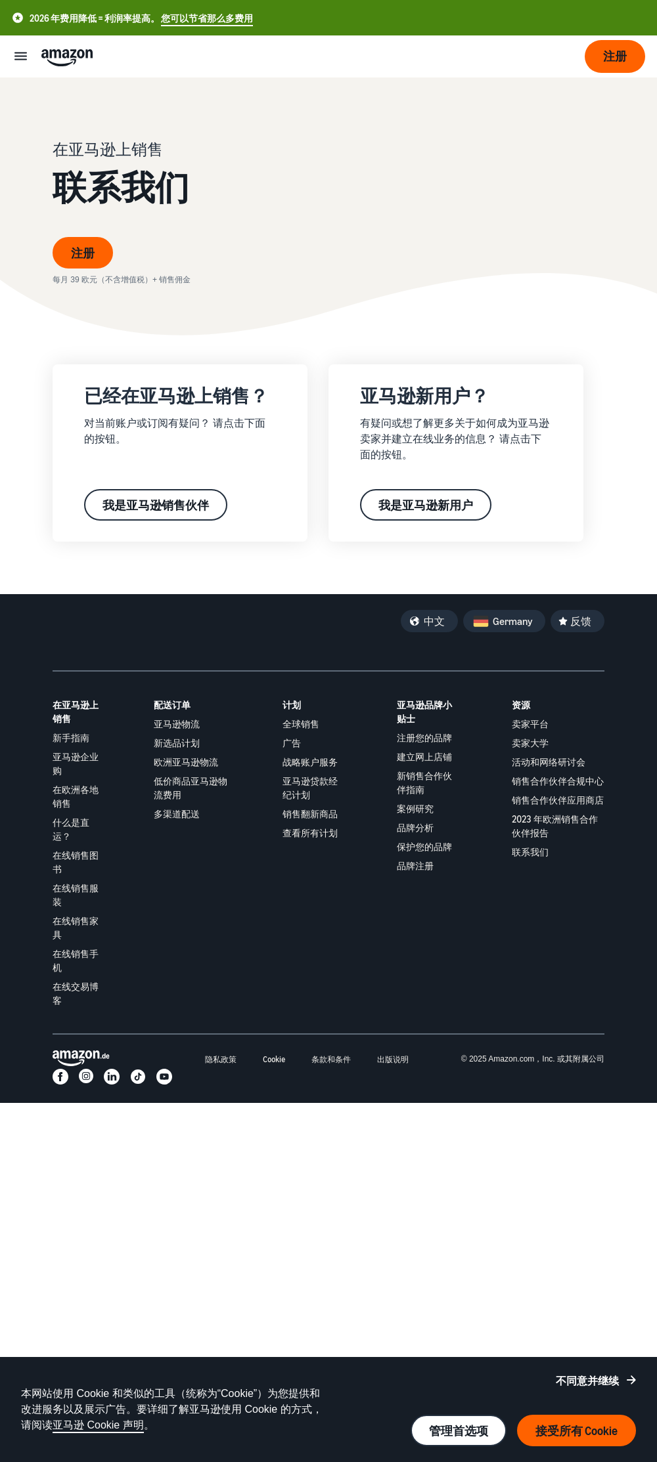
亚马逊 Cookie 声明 (98, 1424)
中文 (434, 621)
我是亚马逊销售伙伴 (155, 505)
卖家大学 (530, 742)
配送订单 (172, 704)
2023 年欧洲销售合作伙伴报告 (555, 825)
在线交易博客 (76, 993)
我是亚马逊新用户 (425, 505)
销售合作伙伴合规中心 (558, 780)
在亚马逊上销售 (76, 711)
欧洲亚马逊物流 (186, 761)
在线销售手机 (76, 960)
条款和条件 (331, 1059)
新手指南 (71, 737)
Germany (512, 621)
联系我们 (530, 851)
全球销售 (301, 723)
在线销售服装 (76, 894)
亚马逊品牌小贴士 (424, 711)
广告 (292, 742)
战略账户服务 (310, 761)
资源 (521, 704)
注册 (83, 253)
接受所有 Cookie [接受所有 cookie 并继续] (576, 1430)
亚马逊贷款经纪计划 (310, 787)
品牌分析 (415, 827)
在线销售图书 (76, 861)
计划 (292, 704)
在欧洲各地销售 (76, 796)
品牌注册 (415, 865)
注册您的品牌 (424, 737)
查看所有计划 (310, 832)
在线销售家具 (76, 927)
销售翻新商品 (310, 813)
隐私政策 (221, 1059)
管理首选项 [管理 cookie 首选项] (458, 1430)
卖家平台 (530, 723)
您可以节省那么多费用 (207, 18)
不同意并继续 (587, 1380)
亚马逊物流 (177, 723)
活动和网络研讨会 (548, 761)
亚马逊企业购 (76, 763)
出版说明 (393, 1059)
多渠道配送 (177, 813)
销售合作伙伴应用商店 (558, 800)
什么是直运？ (71, 829)
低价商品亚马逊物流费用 (190, 787)
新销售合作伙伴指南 (424, 782)
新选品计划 (177, 742)
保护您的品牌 (424, 846)
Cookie (274, 1059)
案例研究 (415, 808)
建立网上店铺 (424, 756)
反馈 (580, 621)
